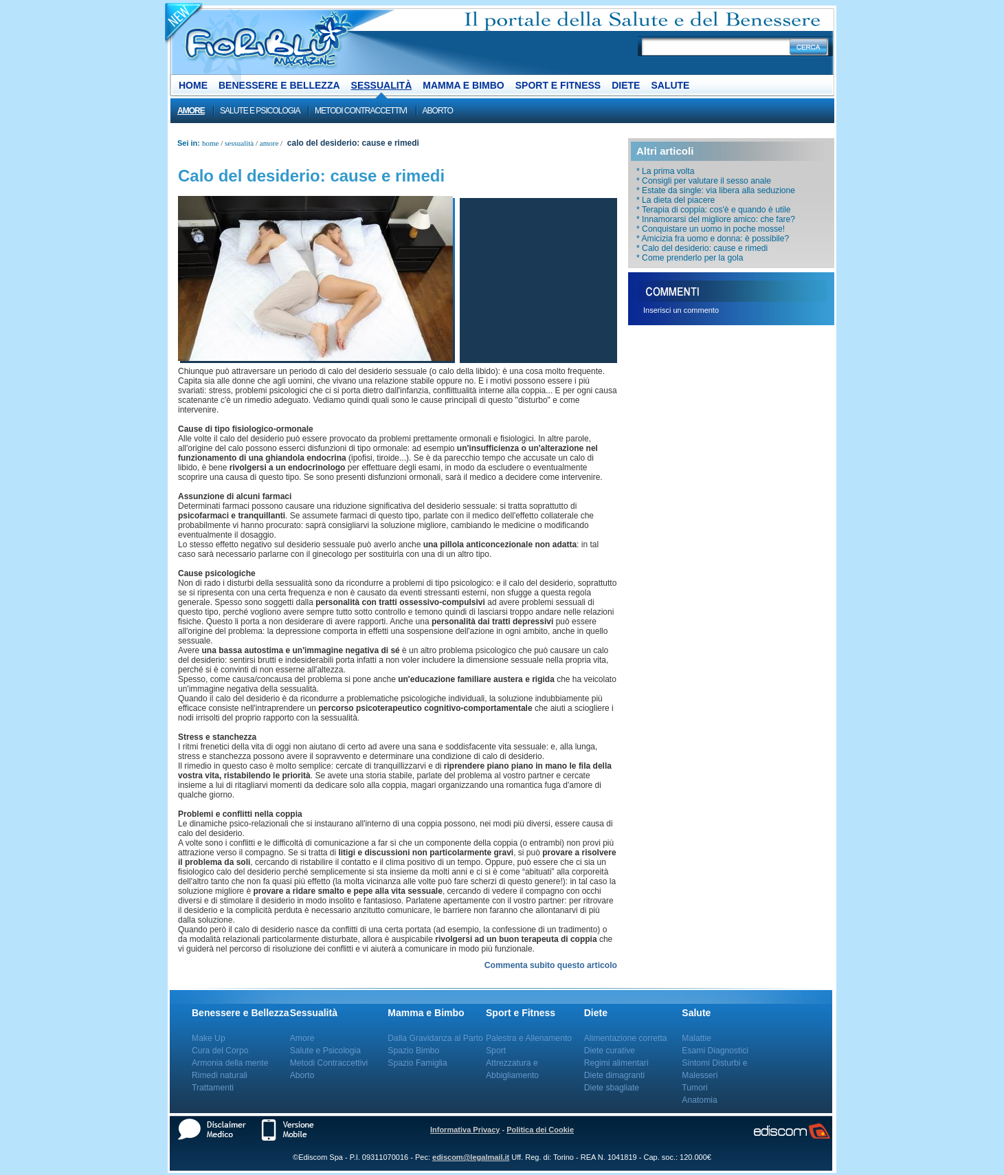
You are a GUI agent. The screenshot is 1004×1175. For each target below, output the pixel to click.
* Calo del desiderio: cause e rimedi (702, 248)
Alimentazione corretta (625, 1038)
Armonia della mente (230, 1063)
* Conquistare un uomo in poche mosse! (710, 229)
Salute (670, 85)
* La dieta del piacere (675, 200)
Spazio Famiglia (417, 1063)
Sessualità (381, 85)
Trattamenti (213, 1087)
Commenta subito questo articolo (550, 965)
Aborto (438, 111)
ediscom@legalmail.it (470, 1157)
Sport (496, 1050)
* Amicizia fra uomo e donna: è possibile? (712, 238)
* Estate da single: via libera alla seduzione (715, 190)
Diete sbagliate (611, 1087)
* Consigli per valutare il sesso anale (703, 181)
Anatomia (699, 1100)
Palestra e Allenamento (529, 1038)
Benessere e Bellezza (279, 85)
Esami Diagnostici (715, 1050)
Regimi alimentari (616, 1063)
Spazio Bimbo (413, 1050)
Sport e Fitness (558, 85)
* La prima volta (665, 171)
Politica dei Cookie (540, 1129)
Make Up (208, 1038)
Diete (626, 85)
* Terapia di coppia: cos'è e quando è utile (713, 210)
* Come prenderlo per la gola (689, 258)
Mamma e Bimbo (463, 85)
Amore (191, 111)
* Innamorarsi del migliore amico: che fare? (715, 219)
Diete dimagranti (614, 1075)
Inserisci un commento (681, 310)
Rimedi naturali (219, 1075)
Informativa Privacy (465, 1129)
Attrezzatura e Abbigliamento (512, 1069)
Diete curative (609, 1050)
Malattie (696, 1038)
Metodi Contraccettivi (361, 111)
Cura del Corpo (220, 1050)
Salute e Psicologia (260, 111)
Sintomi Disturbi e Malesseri (714, 1069)
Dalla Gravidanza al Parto (435, 1038)
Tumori (694, 1087)
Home (193, 85)
